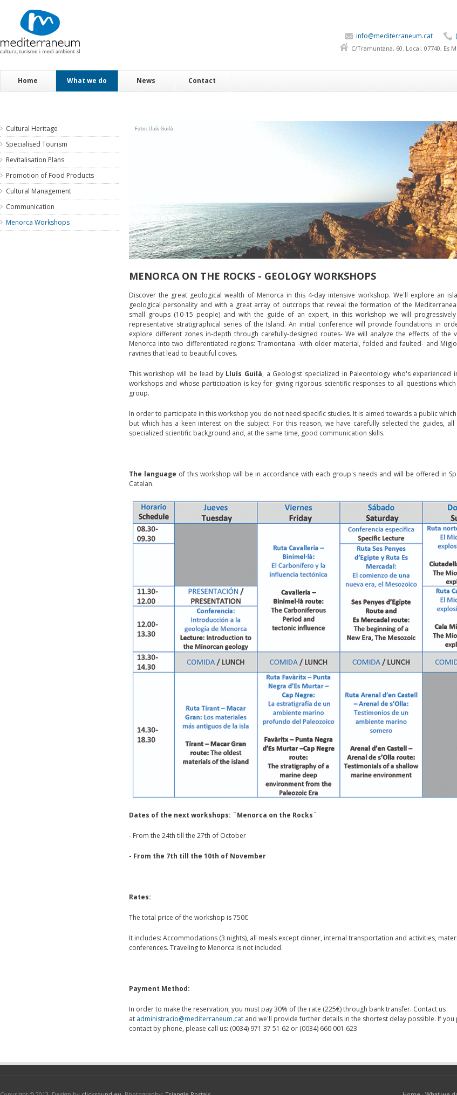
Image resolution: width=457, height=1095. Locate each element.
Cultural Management (38, 191)
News (146, 80)
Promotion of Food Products (50, 175)
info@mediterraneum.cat (394, 35)
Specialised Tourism (36, 144)
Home (28, 80)
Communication (30, 206)
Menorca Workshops (38, 222)
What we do (87, 80)
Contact (202, 80)
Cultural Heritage (32, 128)
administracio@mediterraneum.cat (190, 1018)
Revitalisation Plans (35, 159)
